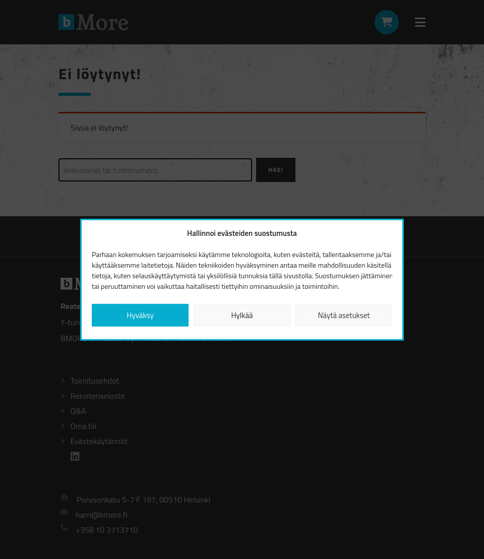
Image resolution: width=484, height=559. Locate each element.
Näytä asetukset (344, 315)
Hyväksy (140, 315)
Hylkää (242, 315)
